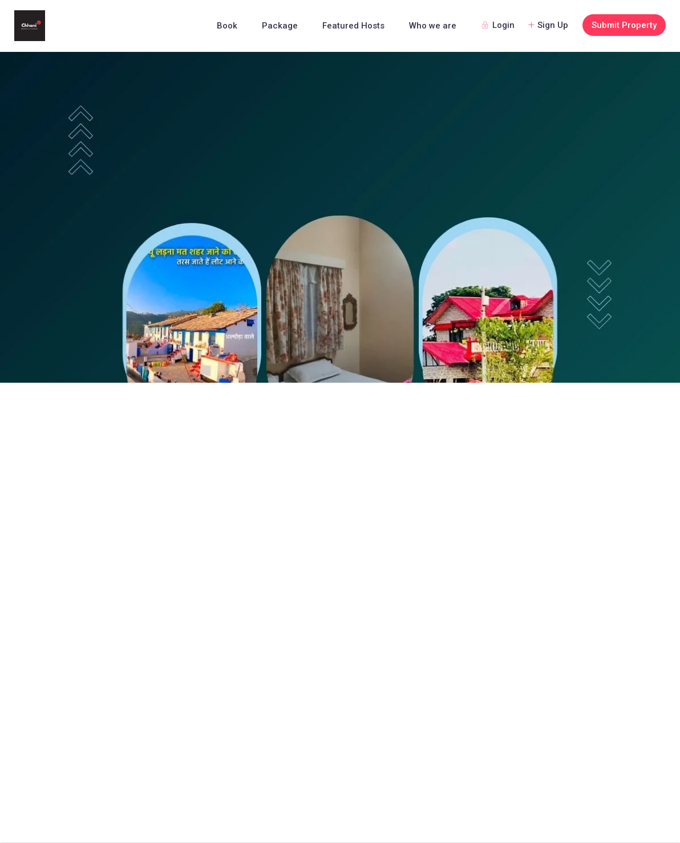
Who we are (432, 26)
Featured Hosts (353, 26)
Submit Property (624, 25)
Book (227, 26)
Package (280, 26)
